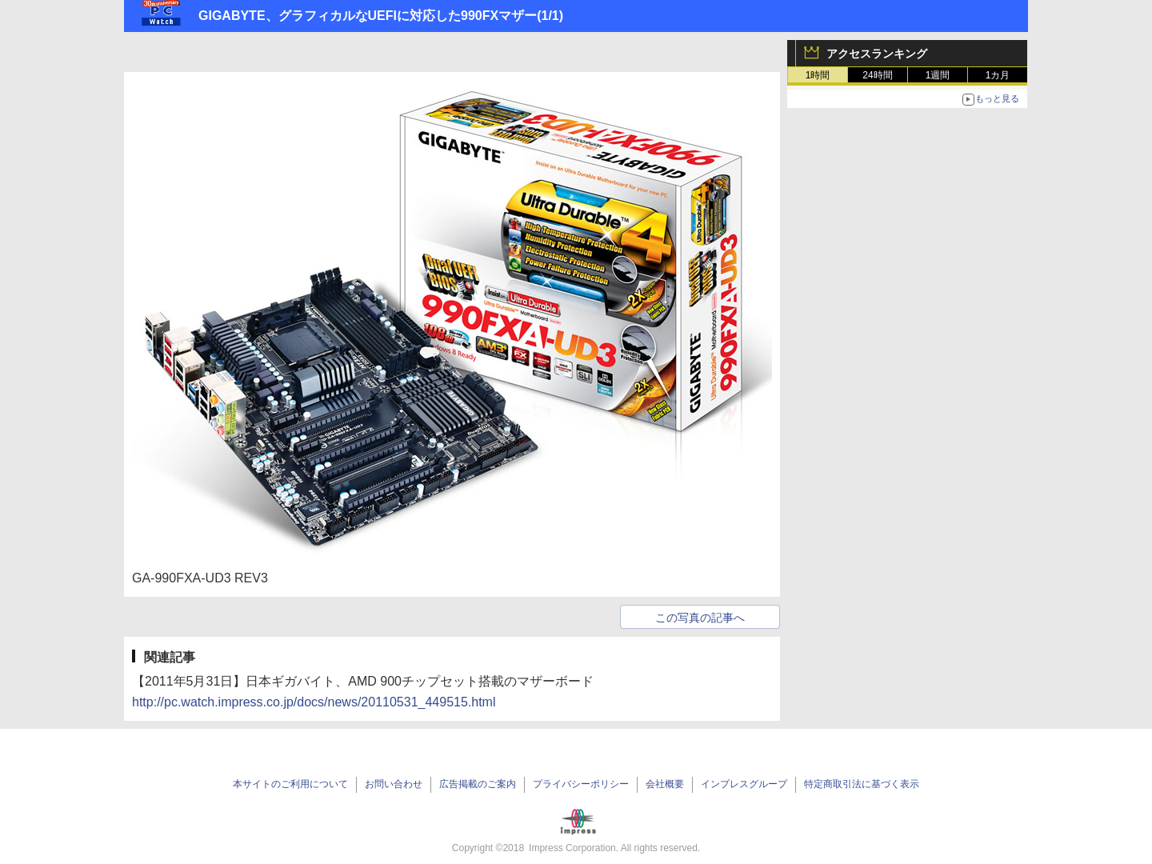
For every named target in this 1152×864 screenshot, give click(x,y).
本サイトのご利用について (290, 784)
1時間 (818, 75)
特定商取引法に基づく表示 (861, 784)
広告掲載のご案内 (477, 784)
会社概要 (665, 784)
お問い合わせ (393, 784)
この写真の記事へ (700, 617)
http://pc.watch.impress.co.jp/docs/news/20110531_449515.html (314, 702)
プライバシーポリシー (581, 784)
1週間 (938, 75)
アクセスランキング (876, 53)
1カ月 (998, 75)
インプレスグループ (744, 784)
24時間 (877, 75)
